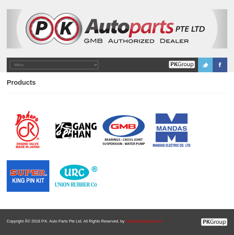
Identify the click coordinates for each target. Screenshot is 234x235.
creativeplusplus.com (144, 221)
